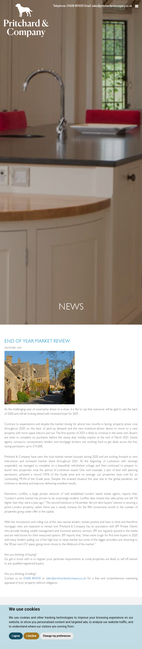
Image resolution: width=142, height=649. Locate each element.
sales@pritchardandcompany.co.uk (66, 578)
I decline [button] (31, 635)
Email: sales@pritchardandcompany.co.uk (108, 6)
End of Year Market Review (37, 341)
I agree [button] (16, 635)
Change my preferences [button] (56, 635)
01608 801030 (32, 578)
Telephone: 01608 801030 (68, 6)
